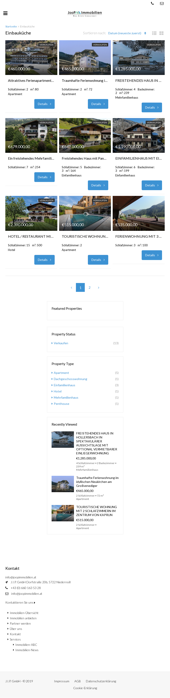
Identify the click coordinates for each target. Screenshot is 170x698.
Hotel (58, 391)
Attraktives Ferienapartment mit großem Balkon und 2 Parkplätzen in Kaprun (31, 80)
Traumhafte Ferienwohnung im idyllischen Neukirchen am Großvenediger (85, 80)
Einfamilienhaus (64, 385)
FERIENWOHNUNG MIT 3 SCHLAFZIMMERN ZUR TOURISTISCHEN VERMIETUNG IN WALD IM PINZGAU (138, 236)
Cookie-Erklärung (85, 688)
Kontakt (15, 634)
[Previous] (71, 287)
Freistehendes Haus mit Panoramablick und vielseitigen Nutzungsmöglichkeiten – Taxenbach (85, 158)
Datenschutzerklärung (101, 681)
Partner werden (20, 623)
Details (44, 104)
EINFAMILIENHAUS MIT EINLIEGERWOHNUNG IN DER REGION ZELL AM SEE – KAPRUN (138, 158)
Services (15, 639)
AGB (77, 681)
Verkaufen (46, 44)
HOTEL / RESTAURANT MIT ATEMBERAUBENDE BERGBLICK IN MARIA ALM (31, 236)
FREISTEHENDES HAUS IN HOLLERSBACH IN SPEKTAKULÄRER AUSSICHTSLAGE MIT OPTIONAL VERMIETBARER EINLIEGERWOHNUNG (138, 80)
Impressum (61, 681)
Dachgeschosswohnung (70, 379)
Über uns (16, 629)
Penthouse (61, 403)
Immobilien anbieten (23, 618)
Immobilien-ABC (26, 644)
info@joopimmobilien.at (26, 593)
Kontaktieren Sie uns (20, 602)
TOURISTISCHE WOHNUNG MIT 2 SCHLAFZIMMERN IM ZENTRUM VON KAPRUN (85, 236)
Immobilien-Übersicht (24, 613)
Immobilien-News (27, 650)
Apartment (61, 373)
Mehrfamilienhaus (66, 397)
